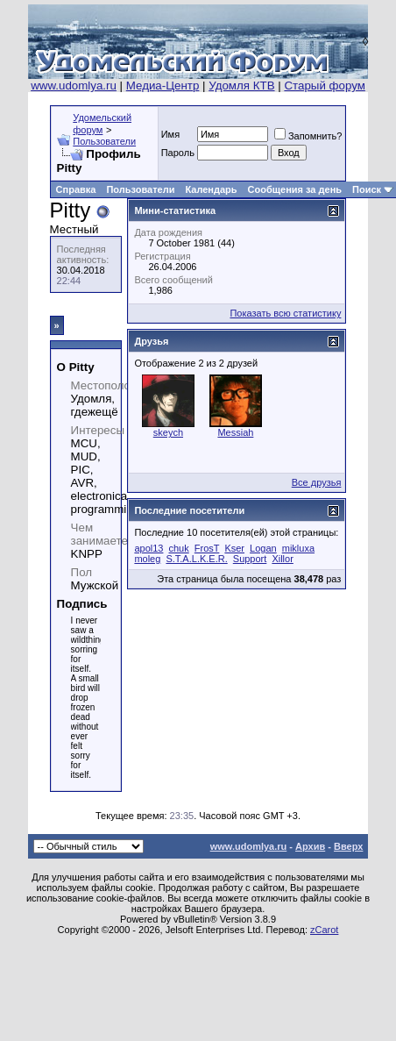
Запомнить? (308, 136)
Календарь (211, 189)
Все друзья (317, 482)
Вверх (348, 846)
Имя (170, 134)
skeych (168, 432)
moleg (147, 558)
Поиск (366, 189)
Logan (263, 548)
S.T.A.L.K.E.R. (196, 558)
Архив (310, 846)
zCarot (324, 929)
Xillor (282, 558)
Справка (76, 189)
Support (250, 558)
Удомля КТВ (241, 85)
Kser (234, 548)
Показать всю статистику (285, 313)
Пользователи (104, 141)
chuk (179, 548)
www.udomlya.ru (74, 85)
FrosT (207, 548)
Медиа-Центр (163, 85)
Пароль (177, 152)
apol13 (148, 548)
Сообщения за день (295, 189)
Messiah (235, 432)
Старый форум (324, 85)
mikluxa (298, 548)
